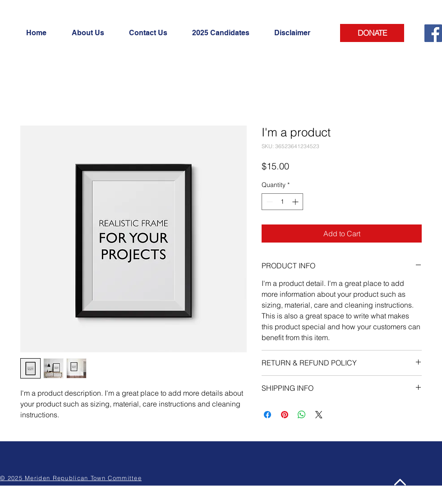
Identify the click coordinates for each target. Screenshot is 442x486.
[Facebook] (433, 33)
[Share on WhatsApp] (301, 414)
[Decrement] (268, 202)
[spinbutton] (282, 202)
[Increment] (296, 202)
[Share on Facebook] (267, 414)
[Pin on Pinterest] (284, 414)
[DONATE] (372, 33)
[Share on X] (318, 414)
